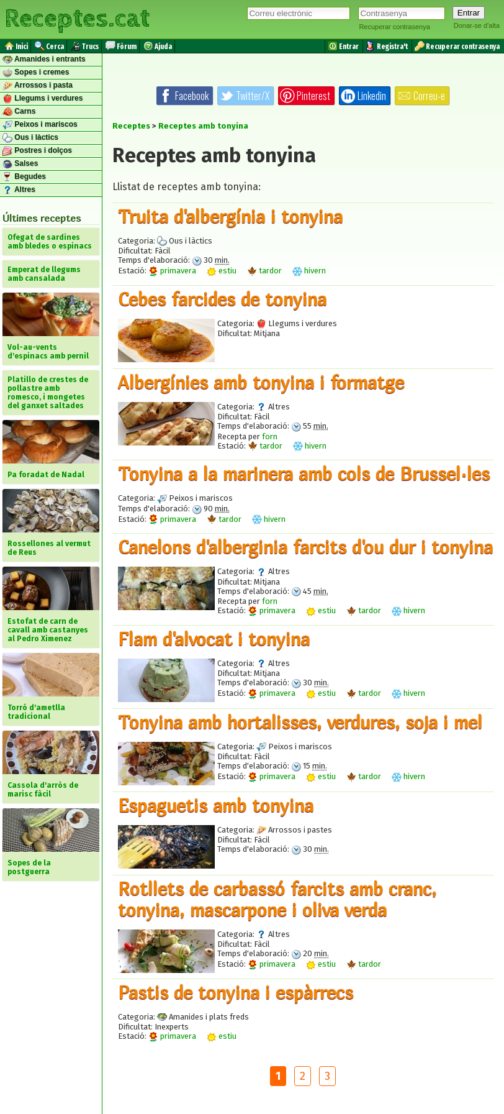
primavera (172, 270)
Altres (18, 190)
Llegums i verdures (42, 99)
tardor (264, 270)
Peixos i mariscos (40, 125)
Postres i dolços (37, 151)
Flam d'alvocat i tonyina (214, 638)
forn (269, 436)
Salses (20, 164)
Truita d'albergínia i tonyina (230, 216)
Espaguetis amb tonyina (215, 805)
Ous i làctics (30, 138)
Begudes (24, 177)
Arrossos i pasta (37, 86)
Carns (18, 112)
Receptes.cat (77, 18)
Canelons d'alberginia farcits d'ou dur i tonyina (305, 546)
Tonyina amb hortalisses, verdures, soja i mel (300, 722)
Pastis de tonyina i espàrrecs (235, 992)
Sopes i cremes (35, 73)
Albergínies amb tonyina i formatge (261, 382)
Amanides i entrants (44, 60)
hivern (309, 270)
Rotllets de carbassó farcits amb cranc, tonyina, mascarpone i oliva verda (277, 899)
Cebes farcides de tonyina (222, 298)
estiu (221, 270)
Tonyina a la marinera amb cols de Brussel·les (304, 473)
